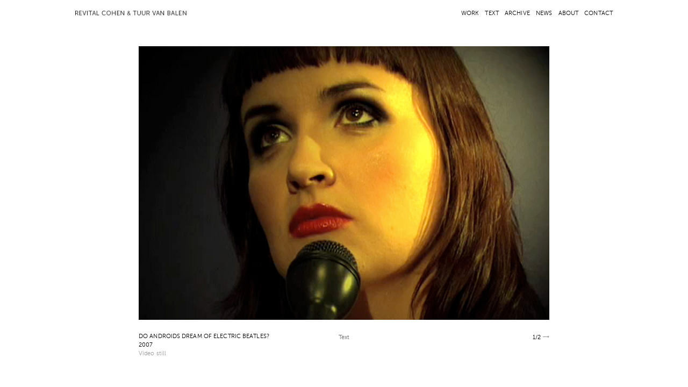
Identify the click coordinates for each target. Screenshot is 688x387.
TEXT (491, 14)
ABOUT (568, 14)
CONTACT (598, 14)
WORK (470, 14)
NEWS (544, 14)
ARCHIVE (517, 14)
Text (344, 338)
